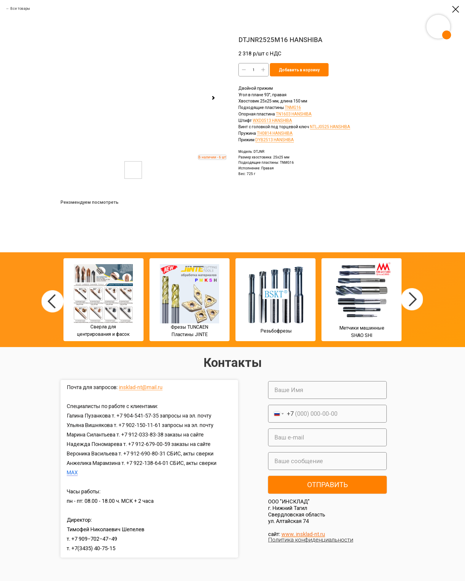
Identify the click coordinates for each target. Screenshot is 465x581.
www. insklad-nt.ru (303, 534)
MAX (72, 472)
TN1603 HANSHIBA (294, 114)
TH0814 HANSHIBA (275, 133)
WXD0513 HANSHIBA (272, 120)
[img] (52, 301)
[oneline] (327, 461)
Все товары (20, 9)
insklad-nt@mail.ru (141, 387)
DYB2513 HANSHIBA (274, 139)
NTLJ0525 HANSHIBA (330, 126)
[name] (327, 390)
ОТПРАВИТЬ (327, 485)
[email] (327, 437)
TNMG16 (293, 107)
